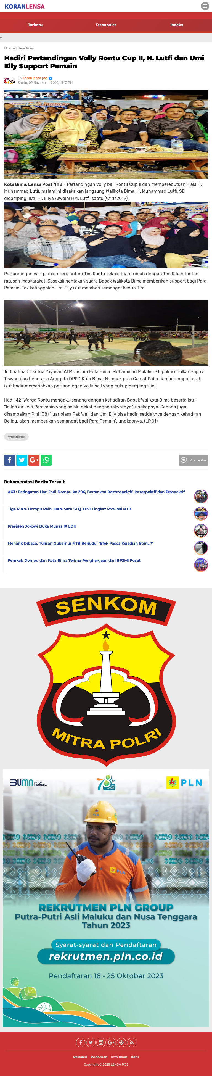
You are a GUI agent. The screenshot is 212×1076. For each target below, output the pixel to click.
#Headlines (16, 437)
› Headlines (24, 48)
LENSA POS (119, 1064)
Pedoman (99, 1057)
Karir (135, 1057)
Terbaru (35, 25)
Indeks (176, 25)
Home (9, 48)
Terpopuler (106, 25)
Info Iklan (119, 1057)
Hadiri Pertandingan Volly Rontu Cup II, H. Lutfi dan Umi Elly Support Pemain (104, 62)
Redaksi (80, 1057)
